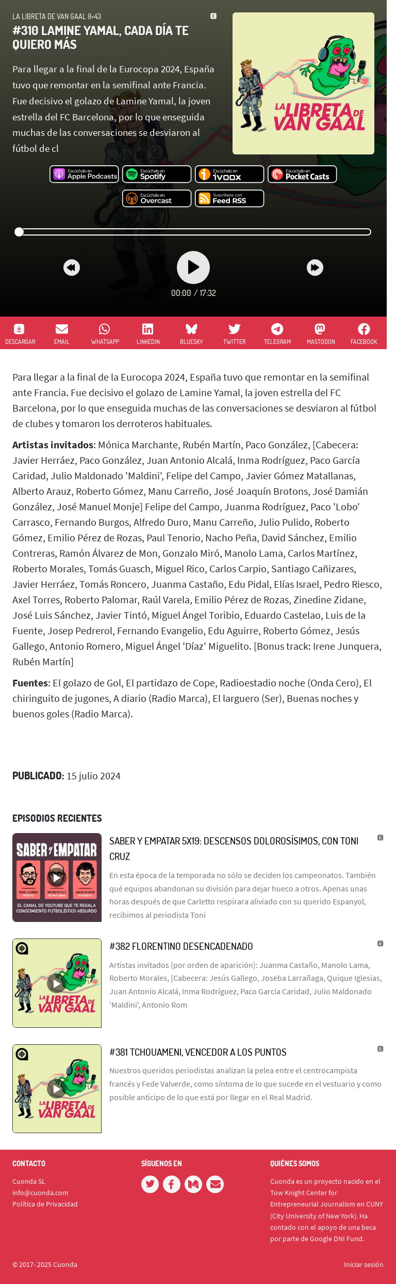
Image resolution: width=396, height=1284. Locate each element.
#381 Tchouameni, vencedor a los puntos (198, 1051)
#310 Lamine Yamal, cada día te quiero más (100, 37)
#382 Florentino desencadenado (181, 945)
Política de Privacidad (45, 1204)
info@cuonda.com (40, 1192)
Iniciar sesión (364, 1264)
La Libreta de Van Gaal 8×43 (56, 16)
